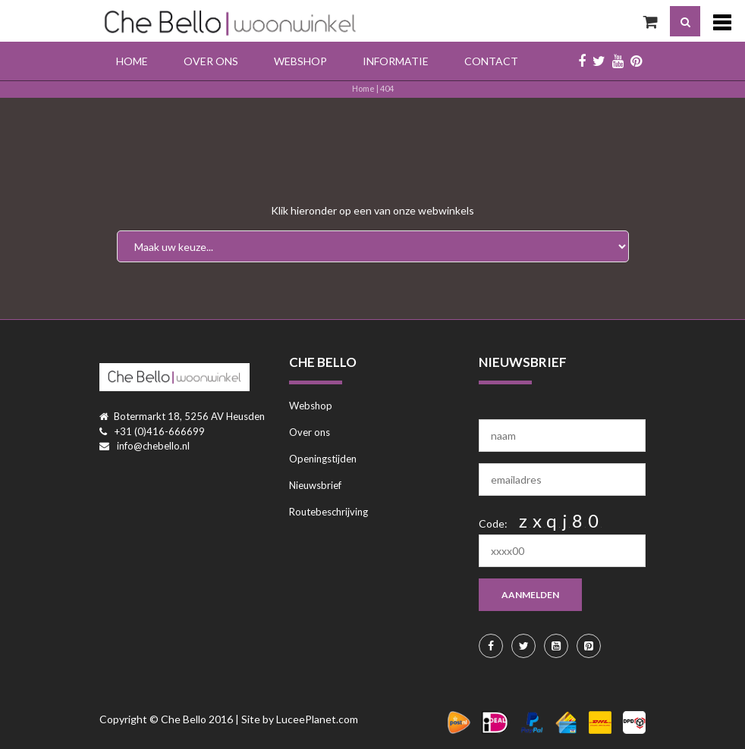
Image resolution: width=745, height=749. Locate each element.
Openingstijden (323, 459)
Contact (491, 61)
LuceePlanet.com (317, 719)
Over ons (211, 61)
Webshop (300, 61)
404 (387, 88)
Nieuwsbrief (315, 485)
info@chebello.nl (153, 446)
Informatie (396, 61)
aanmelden (530, 594)
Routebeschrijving (328, 512)
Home (132, 61)
